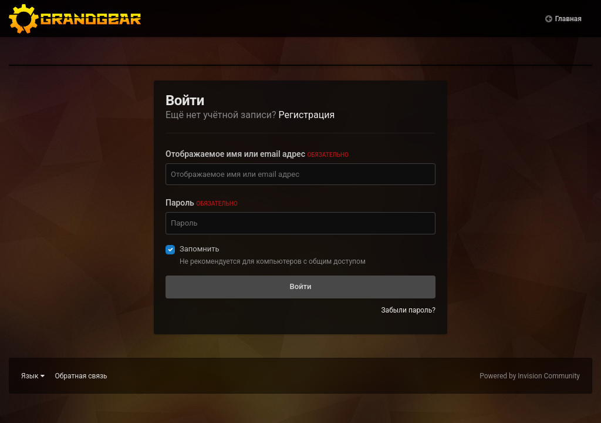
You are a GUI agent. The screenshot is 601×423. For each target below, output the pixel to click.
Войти (301, 286)
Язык (33, 376)
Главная (568, 29)
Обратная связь (81, 376)
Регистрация (307, 114)
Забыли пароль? (408, 310)
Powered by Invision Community (530, 376)
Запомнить (200, 248)
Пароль (202, 202)
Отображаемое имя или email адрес (257, 154)
